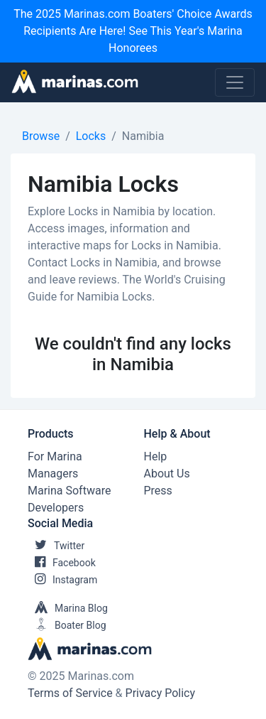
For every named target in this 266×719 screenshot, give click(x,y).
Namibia (143, 136)
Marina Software (69, 490)
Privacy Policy (161, 693)
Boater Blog (67, 625)
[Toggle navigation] (235, 82)
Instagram (62, 579)
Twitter (56, 545)
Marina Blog (68, 608)
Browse (41, 136)
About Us (167, 473)
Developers (56, 507)
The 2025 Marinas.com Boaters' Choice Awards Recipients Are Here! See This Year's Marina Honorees (133, 31)
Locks (91, 136)
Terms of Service (70, 693)
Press (158, 490)
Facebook (62, 562)
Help (155, 456)
